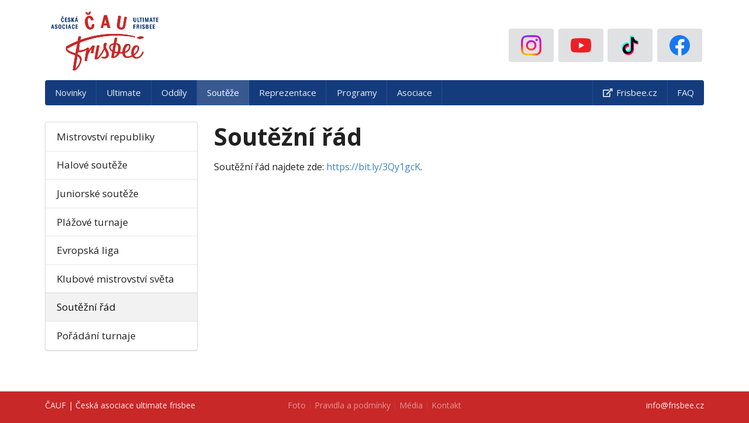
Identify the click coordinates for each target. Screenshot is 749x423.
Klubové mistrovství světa (115, 279)
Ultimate (123, 92)
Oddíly (174, 92)
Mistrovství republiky (106, 136)
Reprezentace (287, 92)
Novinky (71, 92)
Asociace (414, 92)
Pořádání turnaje (96, 335)
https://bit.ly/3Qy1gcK (373, 166)
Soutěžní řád (86, 307)
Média (411, 405)
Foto (297, 405)
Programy (357, 92)
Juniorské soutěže (98, 193)
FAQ (685, 92)
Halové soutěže (92, 164)
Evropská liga (88, 250)
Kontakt (446, 405)
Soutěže (223, 92)
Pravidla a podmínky (353, 405)
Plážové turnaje (92, 222)
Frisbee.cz (630, 92)
